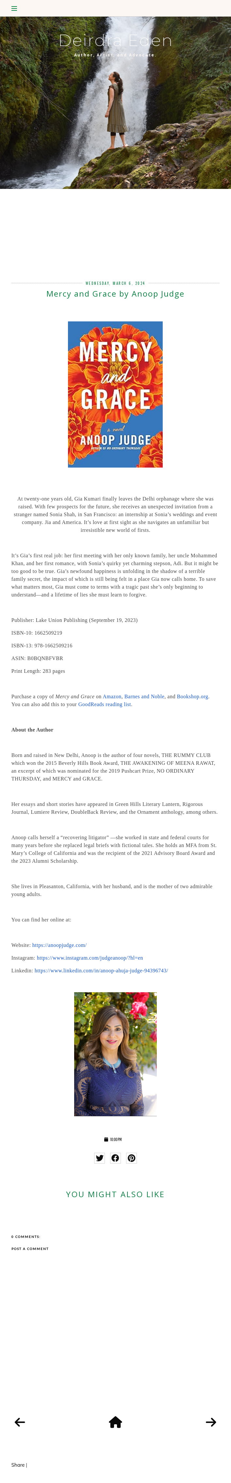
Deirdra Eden (115, 40)
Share (18, 1465)
